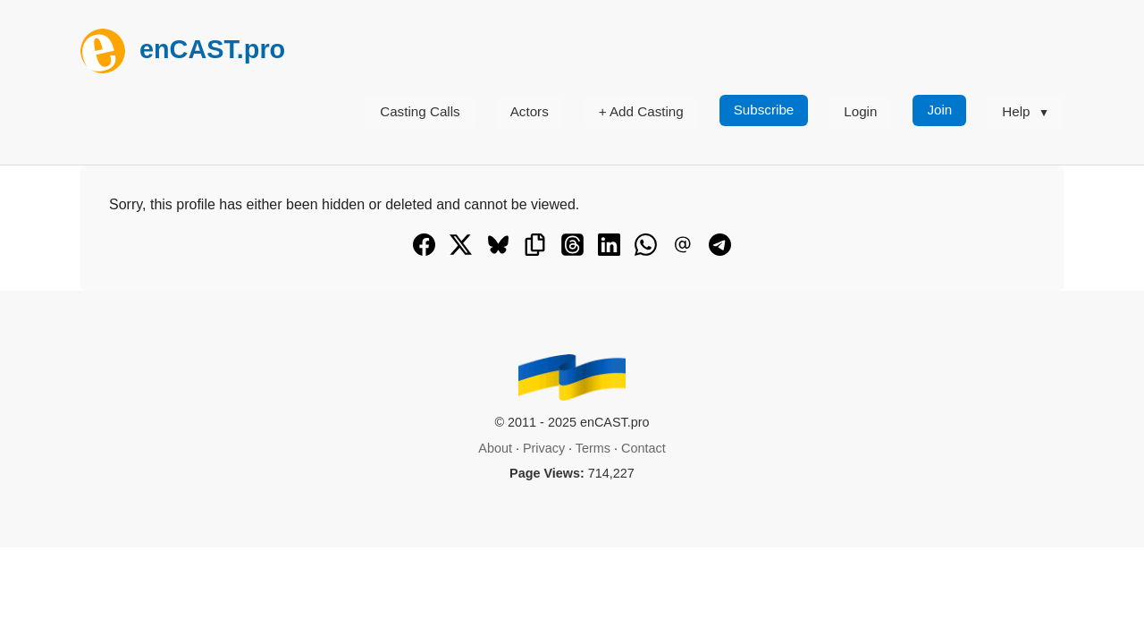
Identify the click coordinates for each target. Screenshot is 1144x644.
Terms (593, 448)
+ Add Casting (641, 111)
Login (860, 111)
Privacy (544, 448)
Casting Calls (419, 111)
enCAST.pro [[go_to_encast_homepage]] (182, 49)
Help (1016, 111)
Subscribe (764, 109)
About (495, 448)
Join (939, 109)
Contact (643, 448)
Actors (529, 111)
